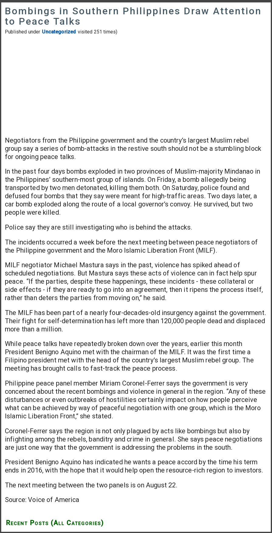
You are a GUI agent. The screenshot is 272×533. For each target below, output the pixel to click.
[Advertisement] (136, 85)
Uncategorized (59, 32)
